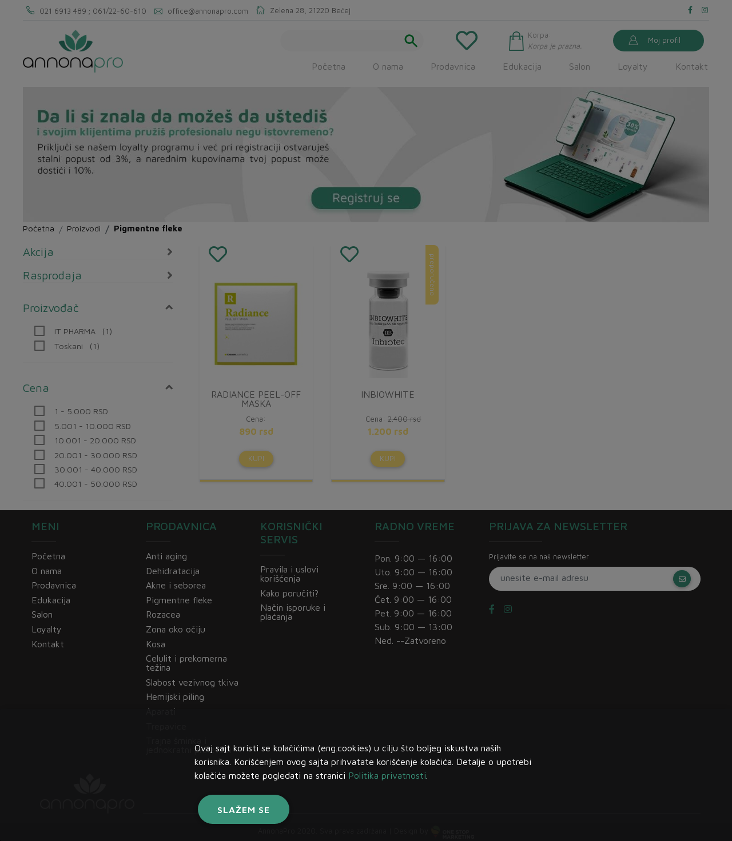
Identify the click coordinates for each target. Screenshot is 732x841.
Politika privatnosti (387, 775)
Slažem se (243, 809)
